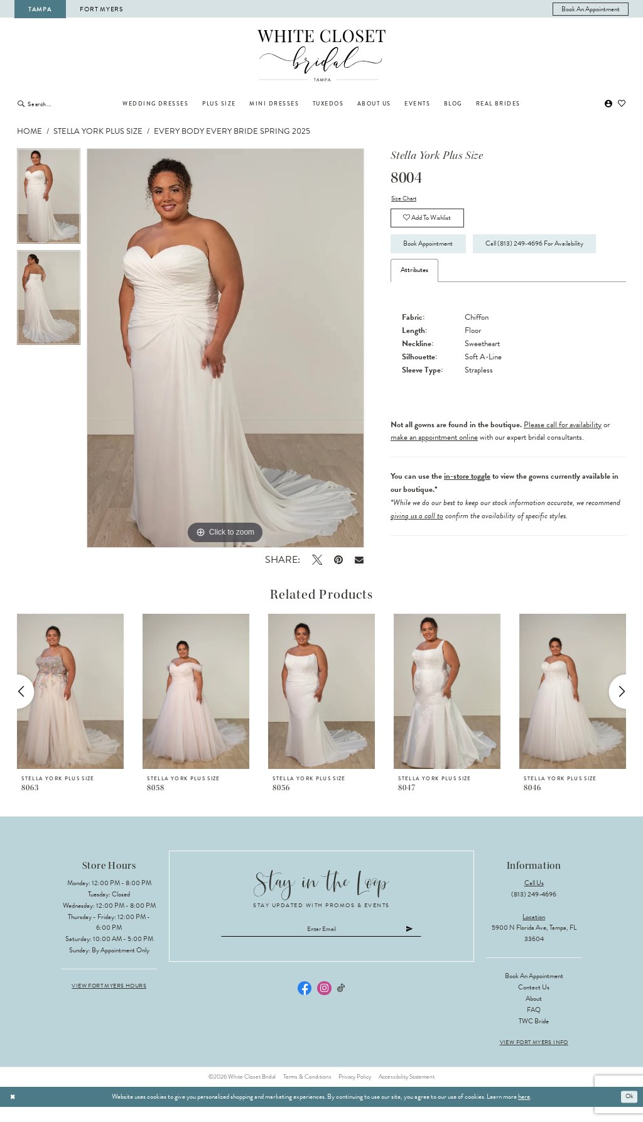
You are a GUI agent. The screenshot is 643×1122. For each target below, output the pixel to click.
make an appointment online (434, 470)
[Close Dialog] (13, 1111)
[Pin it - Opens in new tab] (338, 559)
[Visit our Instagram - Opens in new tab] (324, 1004)
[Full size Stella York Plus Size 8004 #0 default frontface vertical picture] (225, 348)
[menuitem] (591, 9)
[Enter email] (321, 944)
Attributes (414, 302)
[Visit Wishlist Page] (622, 104)
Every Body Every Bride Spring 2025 (232, 131)
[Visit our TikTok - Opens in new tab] (341, 1004)
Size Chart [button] (405, 198)
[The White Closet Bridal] (322, 56)
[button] (608, 104)
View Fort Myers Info (534, 1058)
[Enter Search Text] (68, 104)
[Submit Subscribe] (417, 944)
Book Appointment (433, 247)
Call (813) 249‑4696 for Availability (460, 275)
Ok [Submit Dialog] (628, 1111)
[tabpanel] (48, 199)
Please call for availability (563, 457)
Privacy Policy (354, 1091)
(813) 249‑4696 (533, 908)
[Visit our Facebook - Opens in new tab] (304, 1004)
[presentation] (70, 706)
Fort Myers (101, 9)
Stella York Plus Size (98, 131)
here (524, 1111)
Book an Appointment (534, 991)
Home (29, 131)
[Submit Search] (21, 104)
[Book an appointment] (591, 9)
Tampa (40, 9)
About (534, 1013)
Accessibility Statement (407, 1091)
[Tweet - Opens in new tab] (316, 559)
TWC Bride (534, 1035)
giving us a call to (417, 548)
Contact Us (533, 1002)
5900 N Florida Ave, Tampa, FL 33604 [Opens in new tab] (534, 948)
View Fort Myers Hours (109, 1001)
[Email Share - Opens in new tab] (359, 559)
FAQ (534, 1025)
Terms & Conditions (307, 1091)
